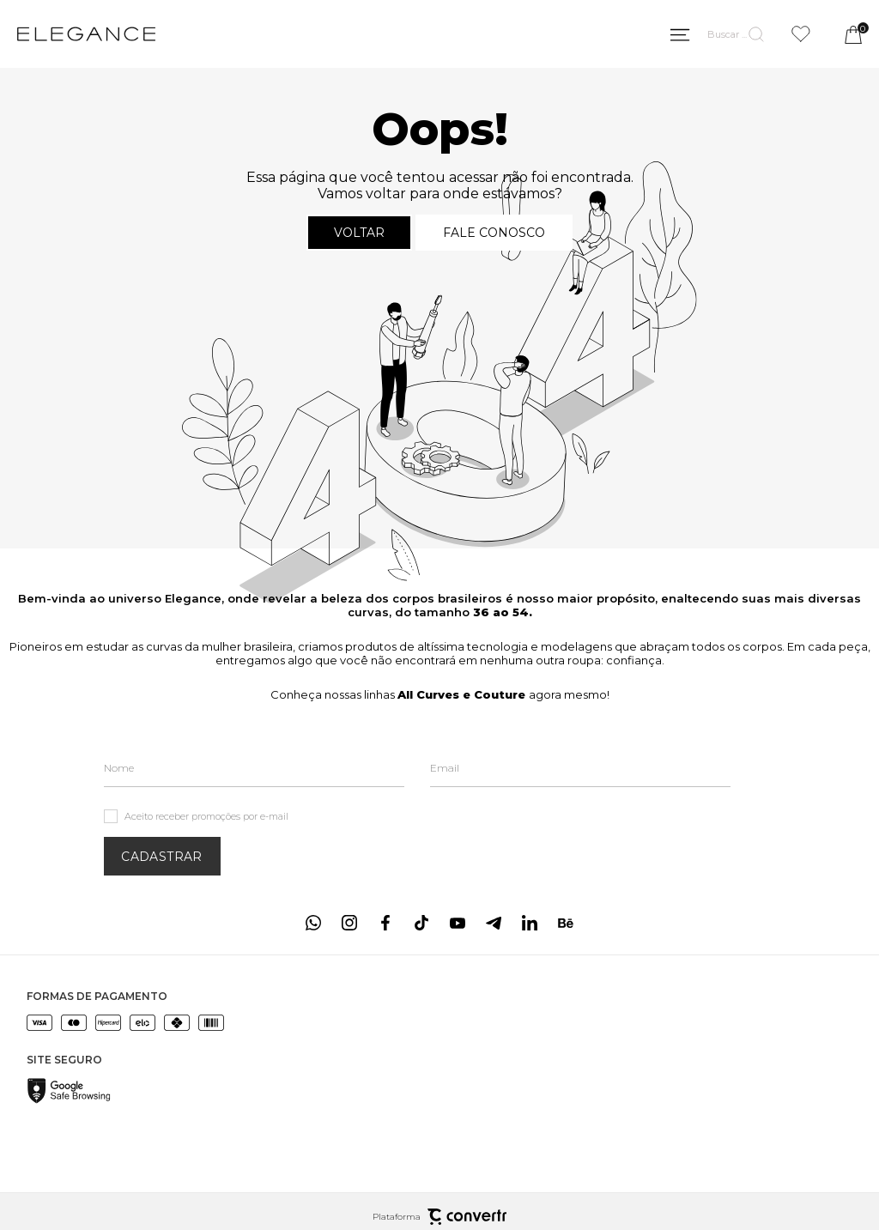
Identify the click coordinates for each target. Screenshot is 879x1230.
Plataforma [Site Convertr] (439, 1217)
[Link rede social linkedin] (530, 923)
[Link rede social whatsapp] (313, 923)
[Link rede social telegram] (493, 923)
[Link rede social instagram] (349, 923)
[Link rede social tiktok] (421, 923)
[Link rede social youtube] (457, 923)
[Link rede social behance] (566, 923)
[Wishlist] (801, 34)
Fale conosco (494, 232)
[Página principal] (86, 34)
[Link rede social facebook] (385, 923)
